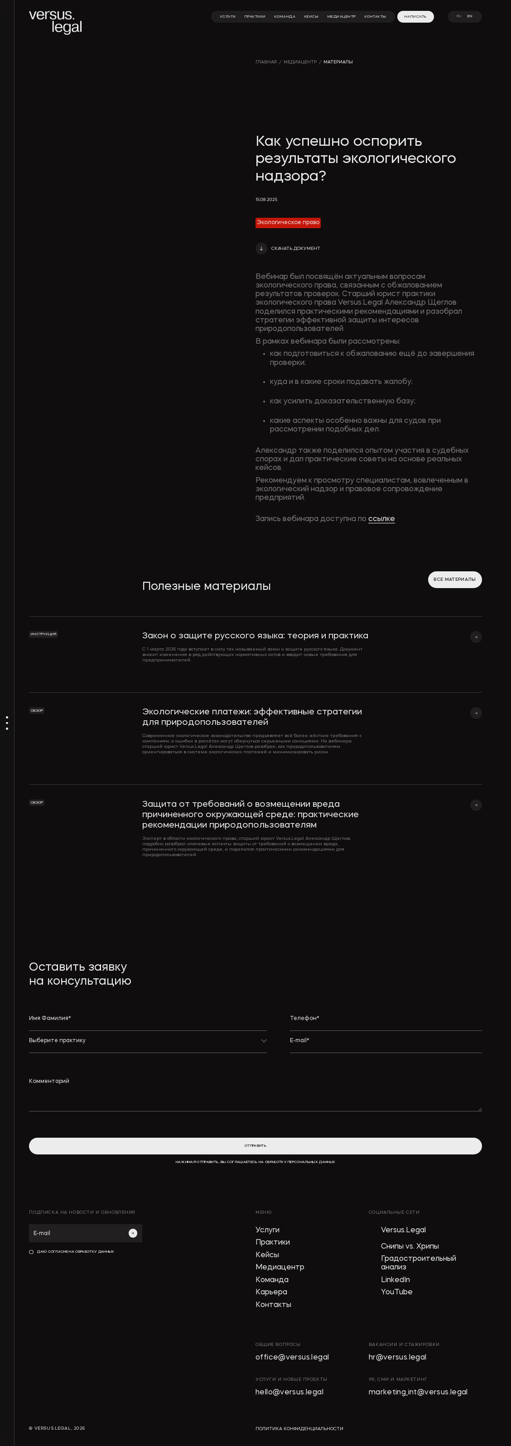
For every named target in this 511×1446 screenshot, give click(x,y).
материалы (338, 62)
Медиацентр (280, 1267)
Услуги (268, 1230)
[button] (288, 248)
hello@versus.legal (289, 1392)
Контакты (273, 1305)
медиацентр (300, 62)
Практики (273, 1242)
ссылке (381, 519)
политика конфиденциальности (299, 1429)
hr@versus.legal (398, 1357)
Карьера (271, 1292)
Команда (272, 1280)
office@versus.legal (292, 1357)
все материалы (455, 580)
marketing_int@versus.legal (418, 1392)
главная (266, 62)
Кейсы (267, 1255)
